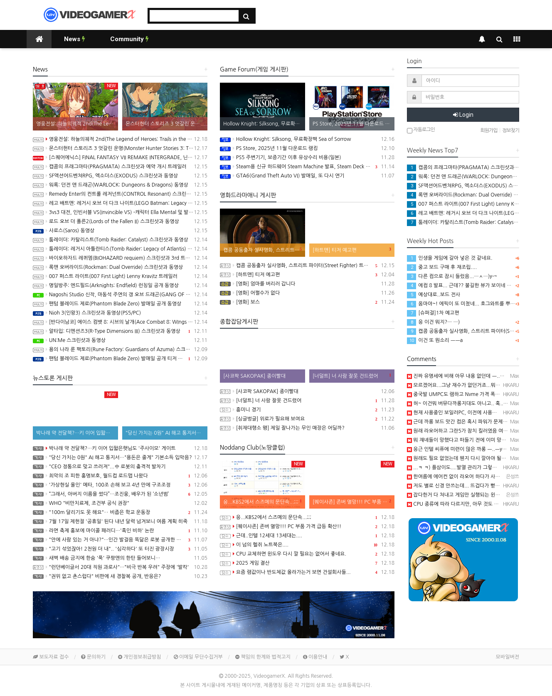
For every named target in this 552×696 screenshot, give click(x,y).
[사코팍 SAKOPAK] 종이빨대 (307, 391)
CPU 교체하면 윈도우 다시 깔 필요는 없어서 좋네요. (307, 553)
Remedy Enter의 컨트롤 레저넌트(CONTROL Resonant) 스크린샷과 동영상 (120, 194)
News (74, 39)
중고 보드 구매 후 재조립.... (442, 267)
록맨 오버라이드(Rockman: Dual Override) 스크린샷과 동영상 (120, 267)
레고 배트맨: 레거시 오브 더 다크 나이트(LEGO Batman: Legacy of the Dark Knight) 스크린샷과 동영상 (120, 203)
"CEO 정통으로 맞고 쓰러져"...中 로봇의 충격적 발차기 (120, 466)
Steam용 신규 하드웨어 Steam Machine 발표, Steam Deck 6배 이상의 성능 (307, 166)
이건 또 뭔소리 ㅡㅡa (435, 340)
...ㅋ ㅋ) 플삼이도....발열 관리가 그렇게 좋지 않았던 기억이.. (474, 467)
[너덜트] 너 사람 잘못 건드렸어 (307, 400)
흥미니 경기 (307, 409)
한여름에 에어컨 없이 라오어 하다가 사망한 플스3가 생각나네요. (478, 476)
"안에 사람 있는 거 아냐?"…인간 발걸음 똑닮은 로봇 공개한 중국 (120, 539)
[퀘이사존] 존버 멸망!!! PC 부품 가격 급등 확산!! (307, 526)
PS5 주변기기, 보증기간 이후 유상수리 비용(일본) (307, 157)
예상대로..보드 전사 (433, 294)
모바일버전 (507, 656)
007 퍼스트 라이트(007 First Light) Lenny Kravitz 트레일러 (120, 276)
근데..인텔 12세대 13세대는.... (307, 535)
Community (129, 39)
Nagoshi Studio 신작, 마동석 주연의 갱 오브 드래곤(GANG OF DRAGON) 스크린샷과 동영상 (120, 294)
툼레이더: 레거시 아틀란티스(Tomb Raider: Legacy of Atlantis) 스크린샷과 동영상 (120, 248)
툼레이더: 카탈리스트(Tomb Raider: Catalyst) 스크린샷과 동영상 (120, 239)
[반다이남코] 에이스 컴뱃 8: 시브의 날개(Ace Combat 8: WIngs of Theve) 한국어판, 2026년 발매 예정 (120, 322)
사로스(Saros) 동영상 (120, 230)
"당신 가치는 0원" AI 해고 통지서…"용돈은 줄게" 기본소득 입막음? (120, 457)
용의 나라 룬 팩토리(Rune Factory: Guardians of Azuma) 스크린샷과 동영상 (120, 349)
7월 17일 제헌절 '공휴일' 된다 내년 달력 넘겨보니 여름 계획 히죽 (120, 521)
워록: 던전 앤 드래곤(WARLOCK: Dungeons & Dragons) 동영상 (120, 184)
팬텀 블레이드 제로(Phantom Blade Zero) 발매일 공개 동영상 (120, 303)
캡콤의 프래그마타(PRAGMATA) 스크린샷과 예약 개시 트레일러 (120, 166)
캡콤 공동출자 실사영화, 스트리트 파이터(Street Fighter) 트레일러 (307, 265)
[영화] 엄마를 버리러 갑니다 (307, 283)
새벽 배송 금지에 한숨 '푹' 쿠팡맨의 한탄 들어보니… (120, 558)
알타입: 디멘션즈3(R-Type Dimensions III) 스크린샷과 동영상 (120, 331)
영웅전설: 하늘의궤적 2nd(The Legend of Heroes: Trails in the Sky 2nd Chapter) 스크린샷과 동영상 (120, 139)
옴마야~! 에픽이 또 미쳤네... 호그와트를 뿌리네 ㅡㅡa (470, 303)
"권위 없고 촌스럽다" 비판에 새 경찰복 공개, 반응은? (120, 576)
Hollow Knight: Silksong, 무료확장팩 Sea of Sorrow (307, 139)
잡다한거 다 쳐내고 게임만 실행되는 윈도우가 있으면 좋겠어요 (476, 494)
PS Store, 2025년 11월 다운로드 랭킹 (307, 148)
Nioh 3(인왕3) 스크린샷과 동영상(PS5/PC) (120, 312)
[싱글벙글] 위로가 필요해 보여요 (307, 418)
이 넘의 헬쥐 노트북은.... (307, 544)
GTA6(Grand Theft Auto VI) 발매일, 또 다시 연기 (307, 175)
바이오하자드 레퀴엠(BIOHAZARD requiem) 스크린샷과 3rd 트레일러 (120, 258)
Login (463, 114)
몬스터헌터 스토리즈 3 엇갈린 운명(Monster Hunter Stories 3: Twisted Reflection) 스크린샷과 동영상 (120, 148)
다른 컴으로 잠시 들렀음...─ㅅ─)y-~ (452, 276)
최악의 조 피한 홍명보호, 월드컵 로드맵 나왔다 (120, 475)
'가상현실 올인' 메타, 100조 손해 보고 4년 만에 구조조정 (120, 484)
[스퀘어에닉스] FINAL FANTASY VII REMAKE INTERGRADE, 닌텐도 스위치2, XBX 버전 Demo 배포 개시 (120, 157)
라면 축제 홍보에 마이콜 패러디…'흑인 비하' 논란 (120, 530)
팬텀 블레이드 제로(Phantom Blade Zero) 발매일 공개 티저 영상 (120, 358)
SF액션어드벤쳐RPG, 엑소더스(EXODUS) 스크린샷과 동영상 (120, 175)
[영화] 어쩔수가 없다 (307, 293)
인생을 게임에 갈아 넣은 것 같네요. (450, 258)
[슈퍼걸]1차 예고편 (433, 312)
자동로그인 (421, 130)
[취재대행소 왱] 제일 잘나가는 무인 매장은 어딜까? (307, 428)
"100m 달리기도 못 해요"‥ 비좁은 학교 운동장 (120, 512)
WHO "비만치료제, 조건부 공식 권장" (120, 503)
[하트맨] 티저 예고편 (307, 274)
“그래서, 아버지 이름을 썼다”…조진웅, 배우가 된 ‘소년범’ (120, 494)
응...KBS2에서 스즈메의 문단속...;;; (307, 517)
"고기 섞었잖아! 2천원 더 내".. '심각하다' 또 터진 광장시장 (120, 548)
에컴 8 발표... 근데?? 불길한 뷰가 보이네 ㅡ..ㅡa (464, 285)
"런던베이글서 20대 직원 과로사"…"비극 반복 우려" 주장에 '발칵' (120, 567)
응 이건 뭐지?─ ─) (433, 322)
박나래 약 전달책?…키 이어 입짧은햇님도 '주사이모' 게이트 (120, 448)
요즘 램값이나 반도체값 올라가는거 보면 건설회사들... (307, 572)
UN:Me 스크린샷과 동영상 (120, 340)
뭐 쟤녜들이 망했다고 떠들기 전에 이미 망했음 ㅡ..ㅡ (466, 440)
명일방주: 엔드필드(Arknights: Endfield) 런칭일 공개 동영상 (120, 285)
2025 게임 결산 (307, 563)
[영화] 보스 (307, 302)
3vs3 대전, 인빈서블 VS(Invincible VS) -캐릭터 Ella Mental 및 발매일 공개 (120, 212)
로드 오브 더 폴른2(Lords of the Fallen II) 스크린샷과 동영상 (120, 221)
